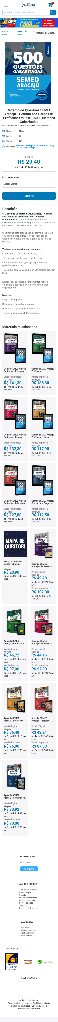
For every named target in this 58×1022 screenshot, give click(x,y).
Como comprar (25, 892)
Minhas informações (29, 930)
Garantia (22, 895)
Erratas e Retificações (28, 898)
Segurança (23, 905)
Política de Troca (26, 903)
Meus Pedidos (26, 935)
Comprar (28, 195)
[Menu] (6, 5)
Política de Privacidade (28, 908)
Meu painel (25, 928)
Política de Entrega (27, 900)
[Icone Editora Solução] (28, 5)
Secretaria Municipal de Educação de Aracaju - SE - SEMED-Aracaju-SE (35, 147)
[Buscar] (53, 12)
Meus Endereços (27, 933)
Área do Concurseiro (27, 890)
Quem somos (25, 862)
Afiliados (29, 868)
